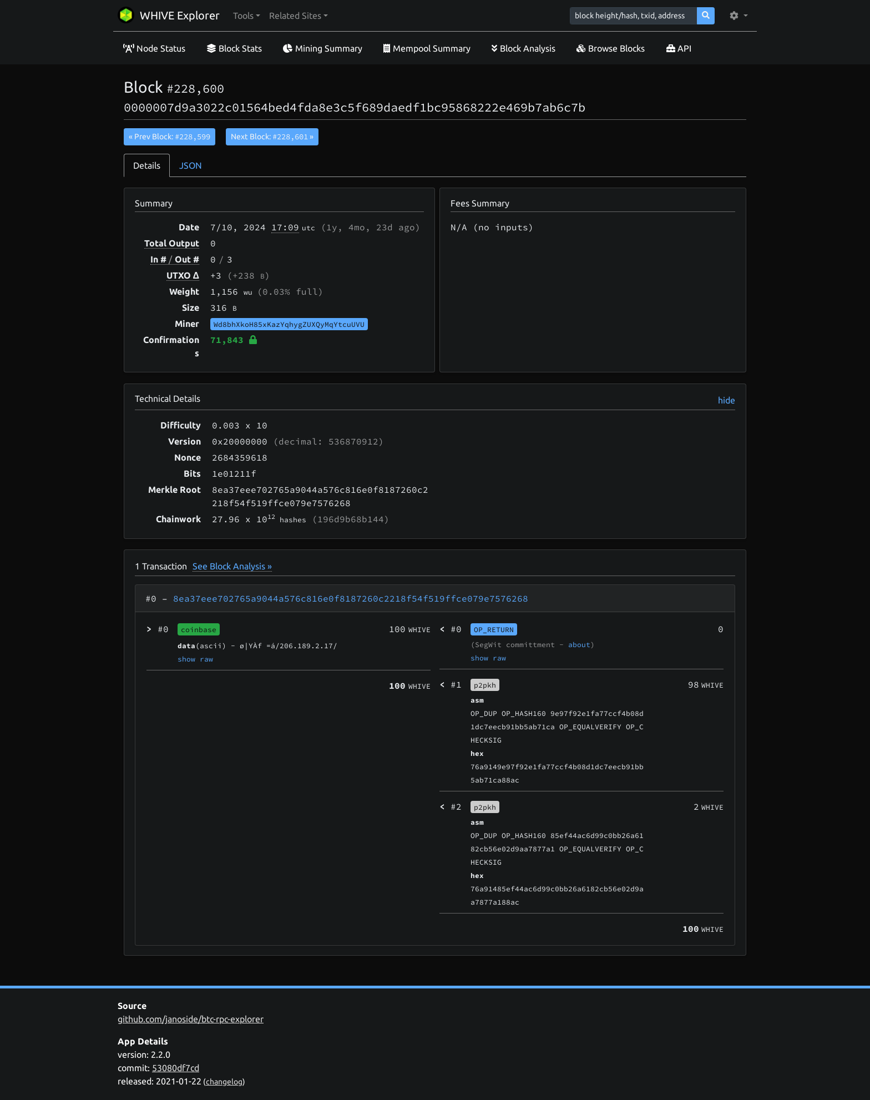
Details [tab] (146, 165)
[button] (247, 15)
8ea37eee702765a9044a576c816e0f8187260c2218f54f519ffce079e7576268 (350, 598)
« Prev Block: (169, 137)
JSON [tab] (190, 165)
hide (726, 400)
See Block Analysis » (232, 566)
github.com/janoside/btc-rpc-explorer (191, 1019)
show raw (195, 658)
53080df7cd (175, 1068)
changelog (224, 1081)
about (579, 644)
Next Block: (272, 137)
